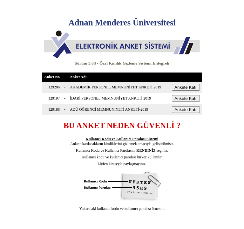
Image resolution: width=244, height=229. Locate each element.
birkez (142, 157)
